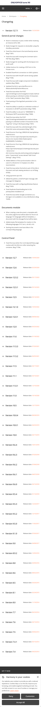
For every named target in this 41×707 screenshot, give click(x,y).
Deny (11, 696)
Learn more (14, 691)
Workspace (12, 16)
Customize (30, 696)
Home (4, 16)
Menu (28, 8)
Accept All (20, 702)
